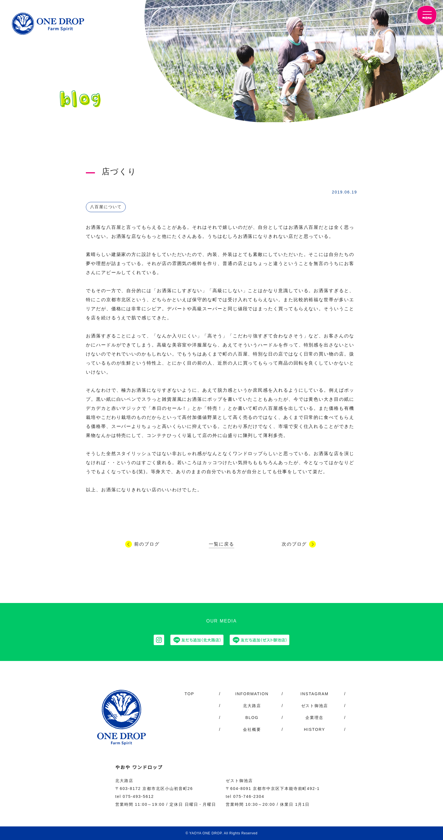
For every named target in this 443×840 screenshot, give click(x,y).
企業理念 (314, 717)
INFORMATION (251, 694)
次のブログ (294, 544)
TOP (189, 694)
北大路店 (252, 705)
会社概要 (252, 729)
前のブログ (147, 544)
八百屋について (105, 207)
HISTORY (314, 729)
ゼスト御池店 (314, 705)
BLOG (252, 717)
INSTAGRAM (314, 694)
